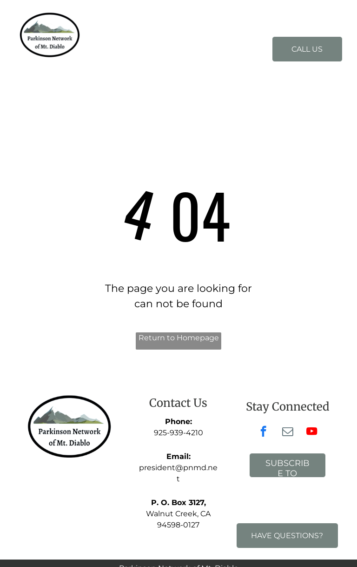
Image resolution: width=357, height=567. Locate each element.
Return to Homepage (179, 337)
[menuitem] (154, 41)
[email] (287, 432)
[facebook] (263, 432)
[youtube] (312, 432)
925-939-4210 (178, 432)
